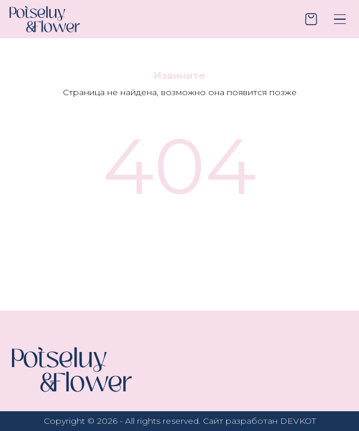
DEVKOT (298, 420)
